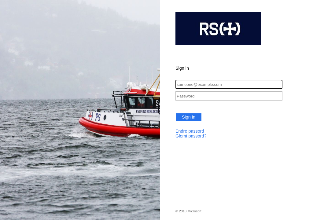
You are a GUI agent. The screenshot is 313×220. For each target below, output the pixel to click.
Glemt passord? (191, 136)
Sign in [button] (188, 117)
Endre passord (189, 131)
